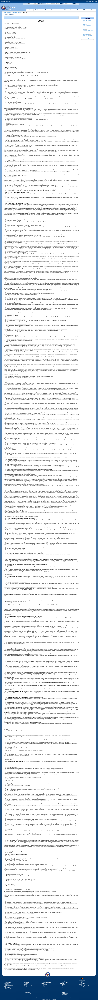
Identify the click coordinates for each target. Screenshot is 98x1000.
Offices (78, 9)
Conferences (26, 983)
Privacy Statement (47, 998)
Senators (37, 9)
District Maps (7, 981)
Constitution (26, 991)
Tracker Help (83, 983)
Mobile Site (8, 1)
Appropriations (26, 982)
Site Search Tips (7, 989)
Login (96, 1)
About (71, 9)
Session (52, 9)
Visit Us (44, 985)
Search (5, 986)
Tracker (92, 9)
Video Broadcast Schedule (47, 982)
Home (30, 9)
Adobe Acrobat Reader (85, 985)
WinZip (82, 987)
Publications (45, 978)
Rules (63, 991)
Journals (25, 981)
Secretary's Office (65, 982)
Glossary (63, 984)
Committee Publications (9, 985)
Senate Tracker (82, 980)
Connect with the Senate (84, 977)
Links (63, 987)
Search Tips (64, 988)
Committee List (7, 984)
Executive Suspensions (27, 986)
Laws (59, 9)
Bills (25, 978)
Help (62, 986)
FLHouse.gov (3, 1)
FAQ (62, 985)
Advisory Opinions (65, 993)
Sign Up (93, 1)
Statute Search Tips (86, 38)
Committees (45, 9)
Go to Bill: (27, 3)
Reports (25, 984)
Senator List (7, 978)
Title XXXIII (19, 12)
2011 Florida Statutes (13, 12)
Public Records (64, 994)
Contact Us (45, 986)
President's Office (65, 978)
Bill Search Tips (7, 987)
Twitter (81, 978)
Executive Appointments (28, 985)
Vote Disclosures (8, 982)
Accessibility (52, 998)
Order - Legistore (27, 993)
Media (65, 9)
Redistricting (26, 987)
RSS (82, 978)
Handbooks (64, 992)
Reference (85, 9)
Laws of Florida (27, 992)
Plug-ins (80, 984)
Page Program (45, 987)
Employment (45, 984)
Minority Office (64, 981)
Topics (44, 981)
